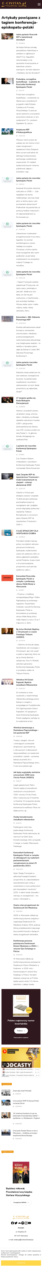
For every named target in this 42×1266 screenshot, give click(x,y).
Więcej (16, 1257)
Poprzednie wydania (21, 1038)
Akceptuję (21, 1263)
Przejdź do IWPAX (20, 1202)
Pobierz (20, 1031)
